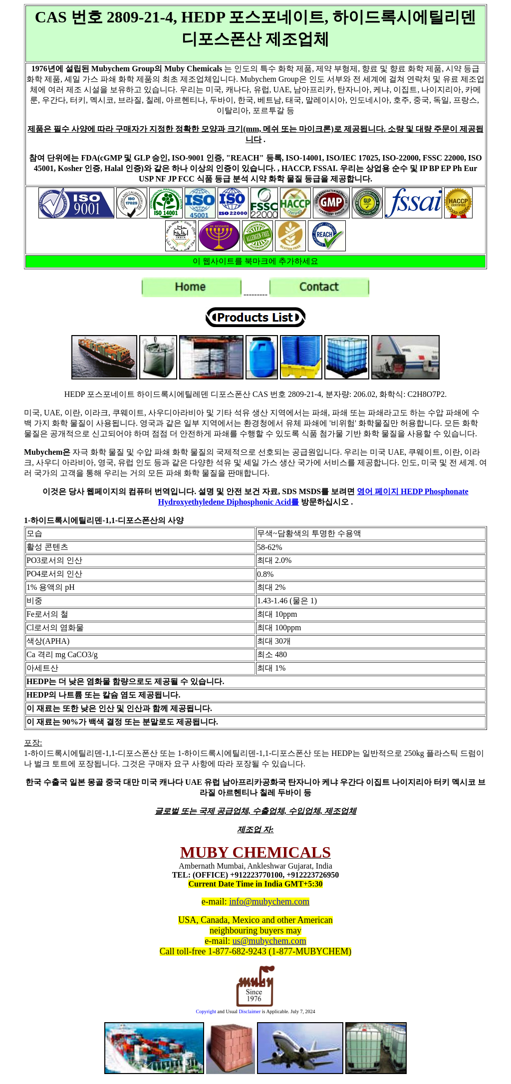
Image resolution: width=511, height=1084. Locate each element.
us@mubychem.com (269, 941)
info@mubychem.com (269, 901)
